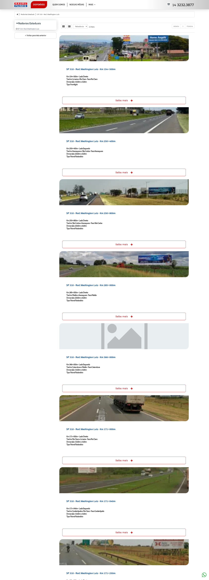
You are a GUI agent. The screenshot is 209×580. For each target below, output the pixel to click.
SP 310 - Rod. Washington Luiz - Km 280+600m (127, 487)
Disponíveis (46, 4)
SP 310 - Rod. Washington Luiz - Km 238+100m (81, 347)
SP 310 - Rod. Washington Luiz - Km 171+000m (173, 139)
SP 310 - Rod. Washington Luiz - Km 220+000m (81, 278)
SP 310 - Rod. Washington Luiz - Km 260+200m (81, 487)
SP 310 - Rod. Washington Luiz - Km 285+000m (81, 139)
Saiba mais (81, 98)
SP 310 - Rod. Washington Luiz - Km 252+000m (173, 417)
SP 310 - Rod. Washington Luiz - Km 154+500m (81, 69)
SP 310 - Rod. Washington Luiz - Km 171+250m (127, 208)
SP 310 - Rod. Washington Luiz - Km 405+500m (173, 487)
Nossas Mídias (84, 4)
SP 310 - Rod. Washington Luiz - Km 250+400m (127, 69)
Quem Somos (66, 4)
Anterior (176, 26)
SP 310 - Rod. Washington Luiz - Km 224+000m (127, 278)
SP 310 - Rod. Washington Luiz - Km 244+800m (81, 417)
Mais (99, 4)
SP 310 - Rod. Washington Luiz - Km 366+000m (127, 139)
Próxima (190, 26)
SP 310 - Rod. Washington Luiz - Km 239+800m (173, 347)
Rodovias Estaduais (29, 14)
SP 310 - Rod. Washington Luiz (52, 14)
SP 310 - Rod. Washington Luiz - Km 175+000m (173, 208)
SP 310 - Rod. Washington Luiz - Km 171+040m (81, 208)
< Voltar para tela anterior (35, 39)
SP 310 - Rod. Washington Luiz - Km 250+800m (173, 69)
